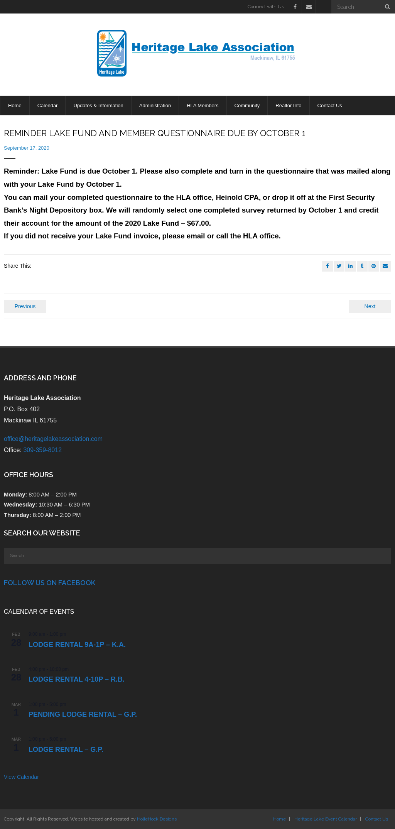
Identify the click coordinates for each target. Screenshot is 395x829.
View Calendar (21, 777)
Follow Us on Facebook (49, 583)
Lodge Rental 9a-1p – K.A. (77, 644)
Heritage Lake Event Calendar (325, 819)
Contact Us (376, 819)
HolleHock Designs (157, 819)
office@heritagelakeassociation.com (53, 439)
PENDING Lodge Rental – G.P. (83, 714)
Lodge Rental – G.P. (66, 749)
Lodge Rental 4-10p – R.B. (77, 679)
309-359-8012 (42, 450)
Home (279, 819)
